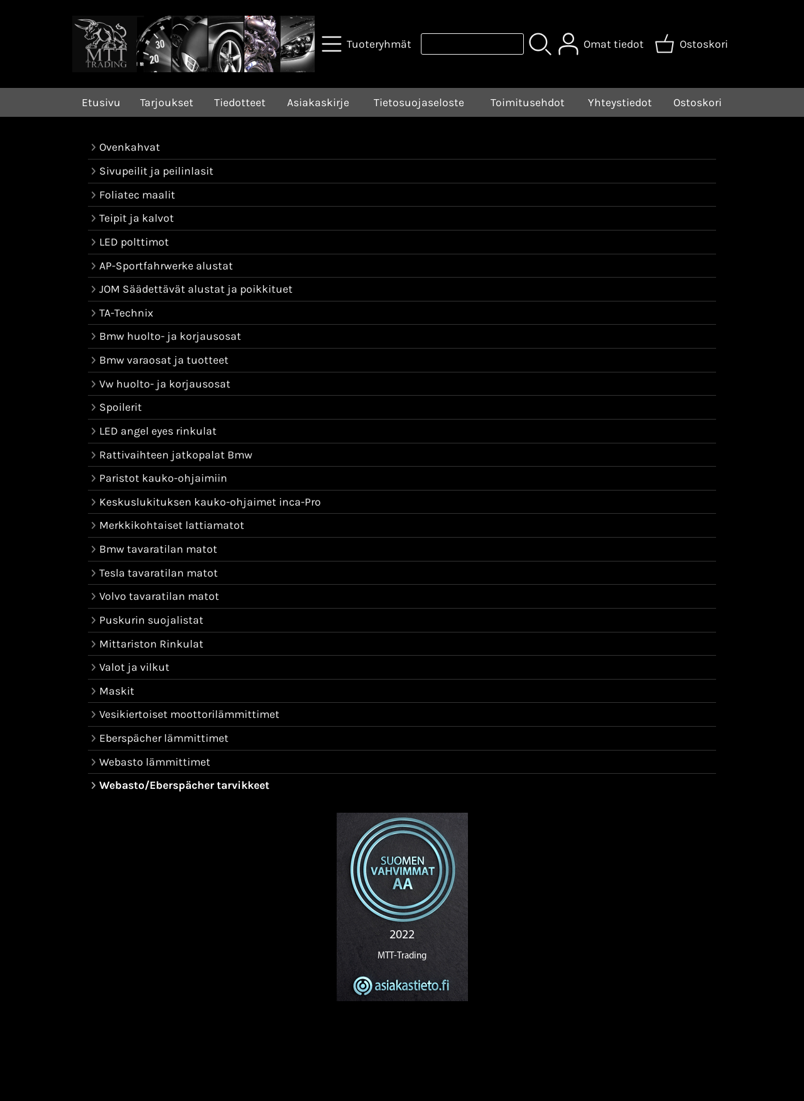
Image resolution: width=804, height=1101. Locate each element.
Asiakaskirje (318, 102)
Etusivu (101, 102)
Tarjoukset (166, 102)
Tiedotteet (240, 102)
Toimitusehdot (528, 102)
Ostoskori (697, 102)
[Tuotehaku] (472, 44)
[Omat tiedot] (602, 44)
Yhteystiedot (620, 102)
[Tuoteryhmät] (367, 44)
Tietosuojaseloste (419, 102)
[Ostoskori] (692, 44)
